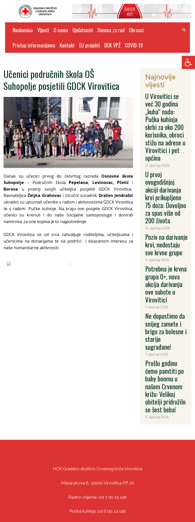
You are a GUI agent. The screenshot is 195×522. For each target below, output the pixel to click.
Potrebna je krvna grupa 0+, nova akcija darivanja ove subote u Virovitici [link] (166, 189)
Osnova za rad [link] (111, 30)
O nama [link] (61, 30)
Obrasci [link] (136, 30)
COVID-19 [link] (134, 45)
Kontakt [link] (67, 45)
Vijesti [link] (43, 30)
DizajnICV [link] (145, 507)
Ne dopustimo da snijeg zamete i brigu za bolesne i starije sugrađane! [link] (164, 216)
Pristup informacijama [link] (34, 45)
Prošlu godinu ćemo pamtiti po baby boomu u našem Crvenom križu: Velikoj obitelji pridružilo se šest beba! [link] (166, 247)
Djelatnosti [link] (83, 30)
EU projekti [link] (89, 45)
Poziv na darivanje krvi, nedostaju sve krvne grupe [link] (164, 164)
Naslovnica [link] (23, 30)
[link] (188, 62)
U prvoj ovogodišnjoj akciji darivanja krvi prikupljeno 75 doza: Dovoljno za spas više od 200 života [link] (165, 135)
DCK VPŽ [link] (112, 45)
